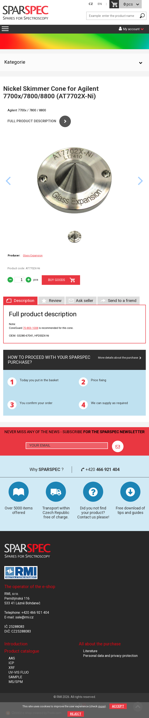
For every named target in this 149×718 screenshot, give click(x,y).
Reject (75, 714)
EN (100, 3)
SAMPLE (15, 677)
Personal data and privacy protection (110, 656)
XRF (12, 668)
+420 (100, 469)
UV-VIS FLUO (19, 672)
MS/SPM (16, 682)
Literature (90, 651)
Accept (118, 706)
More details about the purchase (118, 357)
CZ (91, 3)
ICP (11, 663)
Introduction (15, 643)
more (101, 706)
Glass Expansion (33, 255)
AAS (12, 658)
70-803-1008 (30, 328)
